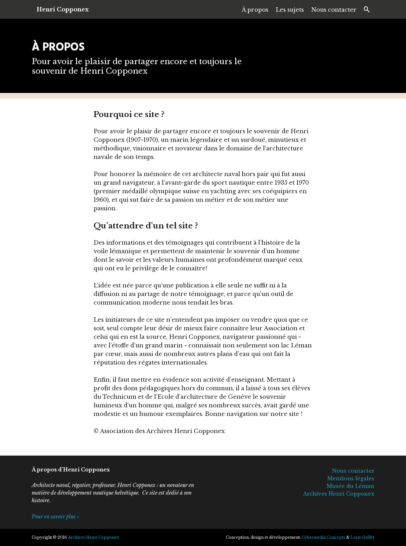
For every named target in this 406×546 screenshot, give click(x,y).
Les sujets (290, 9)
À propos (255, 9)
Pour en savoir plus (53, 516)
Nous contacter (334, 9)
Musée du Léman (350, 486)
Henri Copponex (62, 9)
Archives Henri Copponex (338, 493)
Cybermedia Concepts (323, 537)
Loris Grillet (362, 537)
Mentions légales (350, 478)
